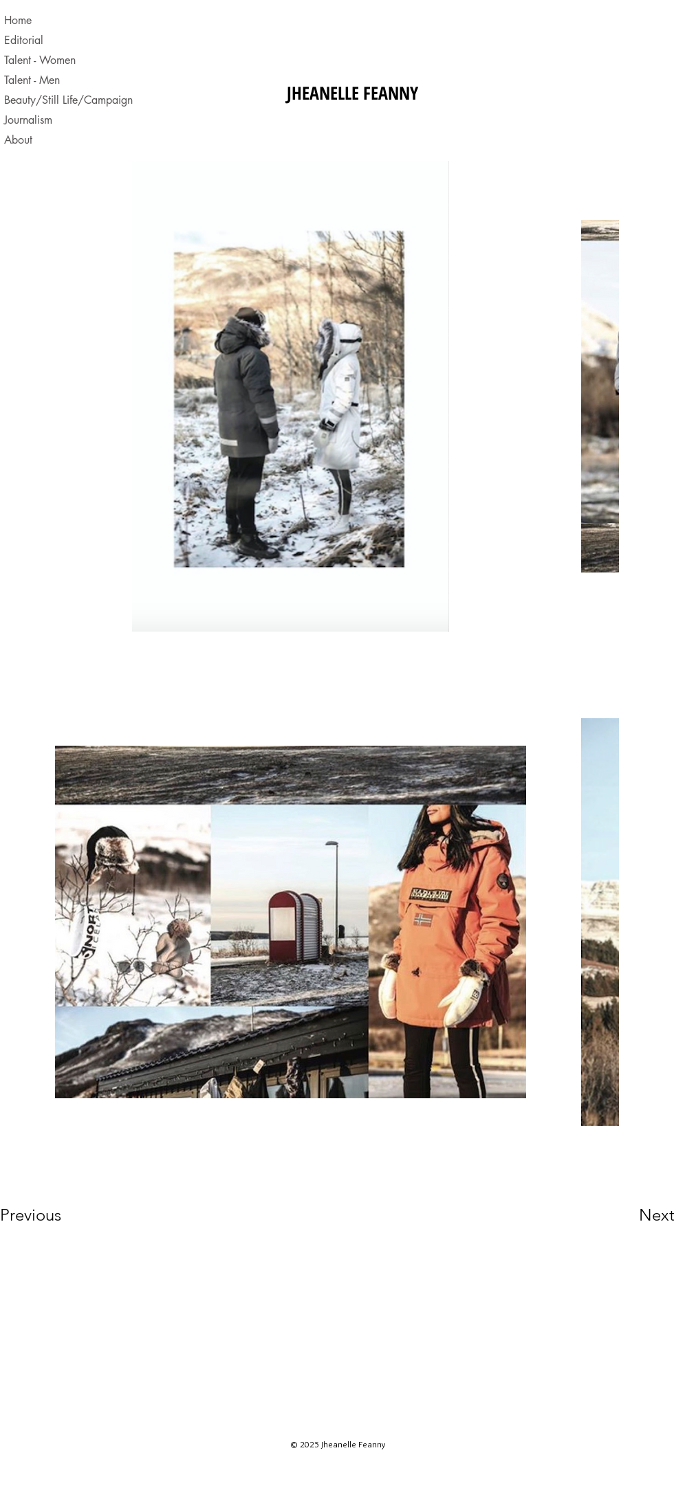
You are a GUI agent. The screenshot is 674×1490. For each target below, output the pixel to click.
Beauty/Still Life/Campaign (64, 100)
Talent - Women (40, 60)
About (18, 140)
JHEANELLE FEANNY (352, 92)
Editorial (23, 40)
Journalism (28, 120)
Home (18, 20)
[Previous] (49, 1215)
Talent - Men (32, 80)
